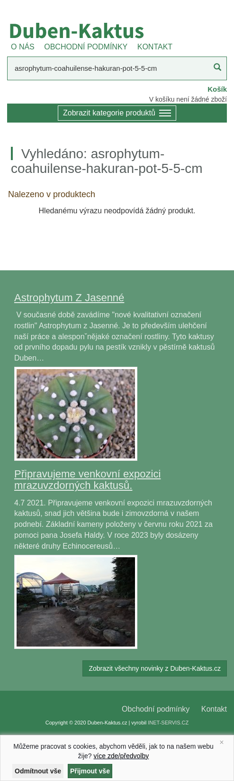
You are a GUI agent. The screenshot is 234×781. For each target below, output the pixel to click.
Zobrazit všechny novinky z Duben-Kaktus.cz (155, 668)
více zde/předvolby (121, 756)
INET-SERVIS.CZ (168, 722)
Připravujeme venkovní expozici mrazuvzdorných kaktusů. (87, 479)
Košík (217, 89)
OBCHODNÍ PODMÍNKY (85, 47)
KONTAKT (154, 47)
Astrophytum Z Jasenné (69, 298)
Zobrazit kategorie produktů (117, 114)
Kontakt (214, 709)
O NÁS (23, 47)
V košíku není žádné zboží (188, 99)
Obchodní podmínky (155, 709)
